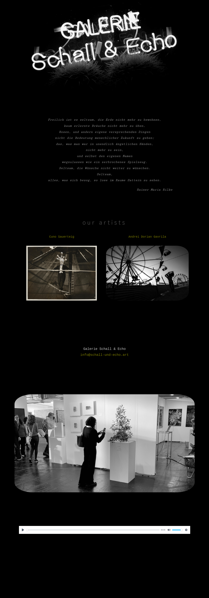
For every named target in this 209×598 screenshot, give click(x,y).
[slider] (93, 530)
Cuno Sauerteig (61, 237)
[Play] (22, 529)
